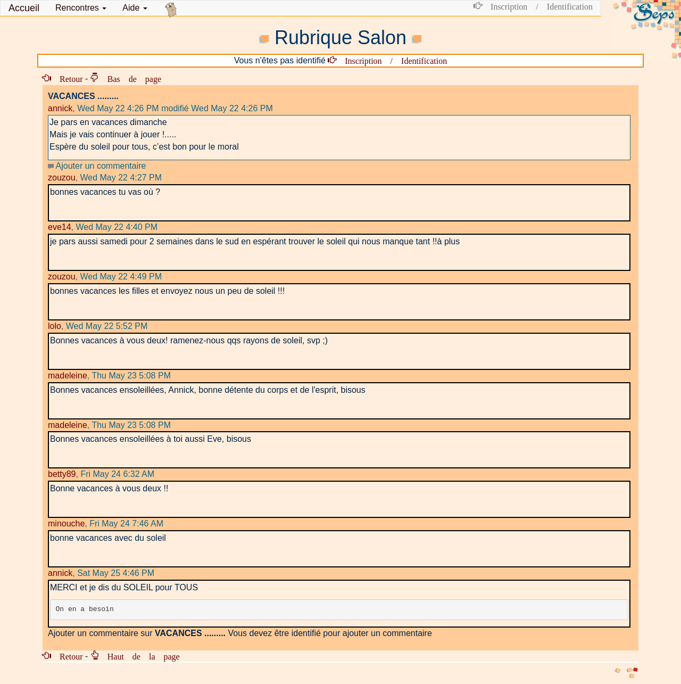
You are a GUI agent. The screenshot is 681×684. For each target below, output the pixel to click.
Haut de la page (139, 656)
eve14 (59, 227)
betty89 (62, 474)
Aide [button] (134, 7)
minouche (66, 523)
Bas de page (130, 78)
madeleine (67, 375)
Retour (67, 78)
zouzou (62, 177)
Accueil (24, 8)
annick (60, 108)
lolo (54, 326)
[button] (80, 8)
